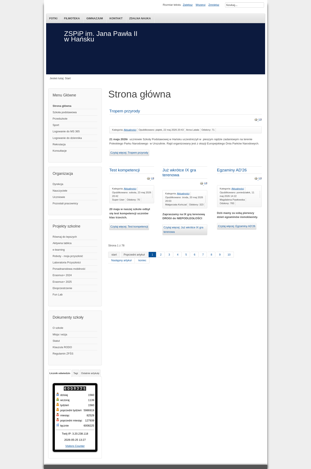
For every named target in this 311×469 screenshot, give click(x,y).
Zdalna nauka (140, 18)
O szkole (58, 327)
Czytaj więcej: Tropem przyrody (129, 152)
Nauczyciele (60, 190)
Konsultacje (60, 150)
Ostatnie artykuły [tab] (90, 373)
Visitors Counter (75, 446)
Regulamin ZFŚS (63, 353)
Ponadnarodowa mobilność (69, 268)
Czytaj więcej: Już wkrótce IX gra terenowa (183, 229)
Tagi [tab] (75, 373)
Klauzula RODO (62, 347)
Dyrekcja (58, 184)
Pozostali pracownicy (65, 203)
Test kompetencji (124, 170)
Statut (56, 340)
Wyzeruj (200, 4)
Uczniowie (59, 197)
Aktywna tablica (62, 243)
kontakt (116, 18)
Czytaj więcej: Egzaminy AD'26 (236, 226)
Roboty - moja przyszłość (68, 256)
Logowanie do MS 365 (66, 131)
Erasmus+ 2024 (62, 275)
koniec (142, 260)
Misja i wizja (60, 334)
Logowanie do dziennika (67, 138)
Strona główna (62, 105)
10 (228, 254)
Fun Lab (58, 294)
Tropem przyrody (124, 111)
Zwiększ (188, 4)
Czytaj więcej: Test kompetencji (129, 226)
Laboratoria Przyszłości (67, 262)
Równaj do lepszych (65, 236)
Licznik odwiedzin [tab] (60, 373)
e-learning (59, 249)
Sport (56, 125)
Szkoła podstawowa (65, 112)
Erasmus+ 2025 (62, 281)
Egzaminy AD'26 (232, 170)
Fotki (53, 18)
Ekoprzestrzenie (62, 288)
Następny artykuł (121, 260)
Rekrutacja (59, 144)
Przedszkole (60, 118)
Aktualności (130, 130)
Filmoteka (72, 18)
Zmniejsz (213, 4)
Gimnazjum (95, 18)
